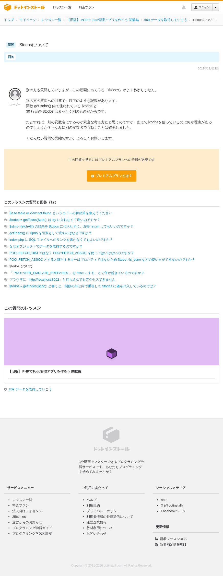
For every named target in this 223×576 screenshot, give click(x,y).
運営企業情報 (97, 522)
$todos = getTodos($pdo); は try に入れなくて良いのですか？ (54, 220)
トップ (9, 20)
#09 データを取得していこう (165, 20)
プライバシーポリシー (103, 511)
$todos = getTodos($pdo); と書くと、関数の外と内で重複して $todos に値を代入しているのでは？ (82, 286)
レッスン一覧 (62, 7)
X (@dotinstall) (172, 505)
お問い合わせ (97, 533)
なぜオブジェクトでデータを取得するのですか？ (46, 246)
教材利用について (100, 528)
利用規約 (93, 505)
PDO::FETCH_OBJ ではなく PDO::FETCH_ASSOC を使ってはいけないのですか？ (71, 253)
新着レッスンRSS (173, 539)
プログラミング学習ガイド (32, 528)
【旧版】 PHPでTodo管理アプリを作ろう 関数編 (103, 20)
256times (19, 517)
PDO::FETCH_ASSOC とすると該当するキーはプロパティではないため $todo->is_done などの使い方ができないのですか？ (102, 259)
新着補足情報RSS (173, 544)
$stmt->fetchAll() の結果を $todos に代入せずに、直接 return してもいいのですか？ (71, 226)
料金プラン (86, 7)
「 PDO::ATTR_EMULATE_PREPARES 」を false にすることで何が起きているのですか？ (76, 273)
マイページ (27, 20)
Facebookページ (173, 511)
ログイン (202, 7)
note (164, 500)
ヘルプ (92, 500)
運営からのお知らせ (27, 522)
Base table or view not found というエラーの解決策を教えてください (60, 213)
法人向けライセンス (27, 511)
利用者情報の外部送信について (110, 517)
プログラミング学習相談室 (32, 533)
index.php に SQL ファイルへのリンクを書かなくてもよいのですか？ (61, 240)
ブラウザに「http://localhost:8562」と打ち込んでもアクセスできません (62, 279)
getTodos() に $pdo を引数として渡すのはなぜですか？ (50, 233)
